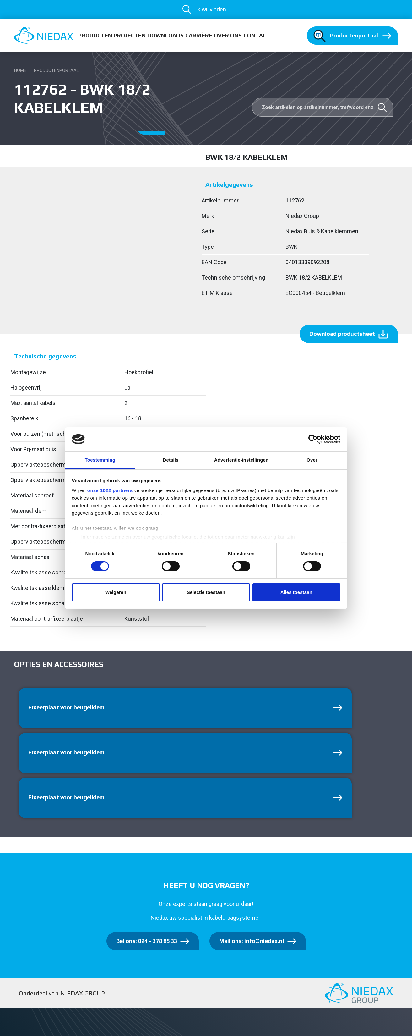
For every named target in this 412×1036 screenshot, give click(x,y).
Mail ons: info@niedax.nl (251, 941)
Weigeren (115, 592)
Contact (257, 35)
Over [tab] (311, 460)
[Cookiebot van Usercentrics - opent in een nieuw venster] (312, 439)
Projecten (130, 35)
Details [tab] (171, 460)
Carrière (198, 35)
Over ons (228, 35)
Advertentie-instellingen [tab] (241, 460)
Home (20, 70)
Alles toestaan (296, 592)
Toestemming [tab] (100, 460)
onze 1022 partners (110, 490)
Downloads (165, 35)
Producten (95, 35)
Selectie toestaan (206, 592)
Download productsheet (342, 333)
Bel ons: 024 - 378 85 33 (146, 941)
